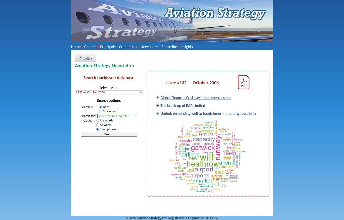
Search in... (88, 107)
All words (105, 125)
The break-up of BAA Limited (182, 105)
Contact (90, 46)
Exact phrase (108, 129)
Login (85, 58)
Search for (88, 116)
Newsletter (149, 46)
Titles (105, 107)
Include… (87, 120)
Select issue (108, 87)
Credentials (128, 46)
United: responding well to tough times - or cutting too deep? (208, 113)
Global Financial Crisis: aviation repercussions (195, 97)
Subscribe (169, 46)
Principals (108, 46)
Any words (106, 120)
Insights (187, 46)
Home (76, 46)
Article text (109, 111)
